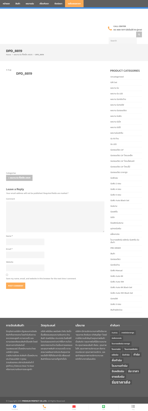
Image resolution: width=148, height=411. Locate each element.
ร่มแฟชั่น (114, 205)
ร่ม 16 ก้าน (114, 132)
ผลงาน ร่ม (114, 82)
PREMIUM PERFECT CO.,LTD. (34, 395)
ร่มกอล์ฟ (114, 292)
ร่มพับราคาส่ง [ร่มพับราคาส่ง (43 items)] (117, 332)
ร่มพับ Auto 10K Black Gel (121, 287)
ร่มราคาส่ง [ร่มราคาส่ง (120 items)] (121, 376)
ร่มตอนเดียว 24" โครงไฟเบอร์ (122, 155)
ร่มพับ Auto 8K (116, 270)
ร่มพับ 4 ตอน (115, 183)
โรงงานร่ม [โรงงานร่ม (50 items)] (116, 343)
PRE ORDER (115, 242)
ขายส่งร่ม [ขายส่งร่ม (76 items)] (118, 371)
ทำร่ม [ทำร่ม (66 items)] (137, 349)
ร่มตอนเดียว (115, 253)
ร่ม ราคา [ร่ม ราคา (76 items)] (133, 365)
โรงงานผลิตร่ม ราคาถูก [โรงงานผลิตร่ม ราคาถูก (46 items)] (121, 337)
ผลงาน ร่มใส (115, 115)
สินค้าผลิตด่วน (116, 304)
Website (9, 256)
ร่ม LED (113, 138)
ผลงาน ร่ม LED (116, 87)
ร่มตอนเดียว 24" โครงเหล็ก (121, 149)
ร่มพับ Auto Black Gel (119, 194)
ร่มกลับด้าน (115, 259)
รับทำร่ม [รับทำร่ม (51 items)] (126, 349)
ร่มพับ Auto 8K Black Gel (121, 281)
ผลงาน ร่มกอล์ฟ (117, 99)
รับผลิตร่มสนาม (116, 217)
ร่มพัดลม (114, 172)
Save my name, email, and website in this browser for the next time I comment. (41, 272)
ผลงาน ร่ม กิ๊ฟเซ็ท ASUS (23, 48)
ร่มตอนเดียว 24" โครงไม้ (120, 160)
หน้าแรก (6, 3)
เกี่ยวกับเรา (44, 3)
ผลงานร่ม (30, 3)
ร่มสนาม (113, 200)
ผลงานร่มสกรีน (116, 127)
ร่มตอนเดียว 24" (117, 144)
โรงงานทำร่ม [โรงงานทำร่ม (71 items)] (119, 360)
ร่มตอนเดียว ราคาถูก (118, 166)
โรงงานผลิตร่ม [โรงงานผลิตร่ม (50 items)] (131, 343)
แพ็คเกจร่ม (115, 228)
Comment (10, 193)
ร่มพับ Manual (116, 264)
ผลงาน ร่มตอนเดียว (118, 104)
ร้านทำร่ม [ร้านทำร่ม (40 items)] (115, 327)
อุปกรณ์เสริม (115, 222)
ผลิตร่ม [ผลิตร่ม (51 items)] (115, 349)
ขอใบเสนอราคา (74, 3)
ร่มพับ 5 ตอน (115, 189)
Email (9, 243)
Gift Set (113, 76)
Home (8, 48)
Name (9, 230)
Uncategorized (117, 71)
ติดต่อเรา (58, 3)
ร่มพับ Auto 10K (117, 276)
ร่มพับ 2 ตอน (115, 177)
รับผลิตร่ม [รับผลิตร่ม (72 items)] (118, 365)
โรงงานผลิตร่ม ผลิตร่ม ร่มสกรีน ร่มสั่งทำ (124, 235)
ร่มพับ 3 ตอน (115, 298)
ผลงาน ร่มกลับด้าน (118, 93)
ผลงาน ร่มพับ (116, 110)
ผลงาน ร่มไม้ (115, 121)
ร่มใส (112, 211)
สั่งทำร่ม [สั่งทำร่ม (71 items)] (117, 354)
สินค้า (17, 3)
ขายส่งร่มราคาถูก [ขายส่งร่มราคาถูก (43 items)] (128, 327)
